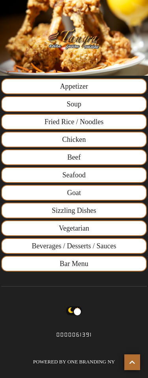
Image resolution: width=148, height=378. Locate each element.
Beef (74, 157)
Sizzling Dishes (74, 210)
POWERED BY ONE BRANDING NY (74, 362)
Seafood (74, 175)
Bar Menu (74, 264)
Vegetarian (74, 228)
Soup (74, 104)
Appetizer (74, 86)
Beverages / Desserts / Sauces (74, 246)
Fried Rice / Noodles (74, 122)
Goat (74, 193)
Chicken (74, 139)
